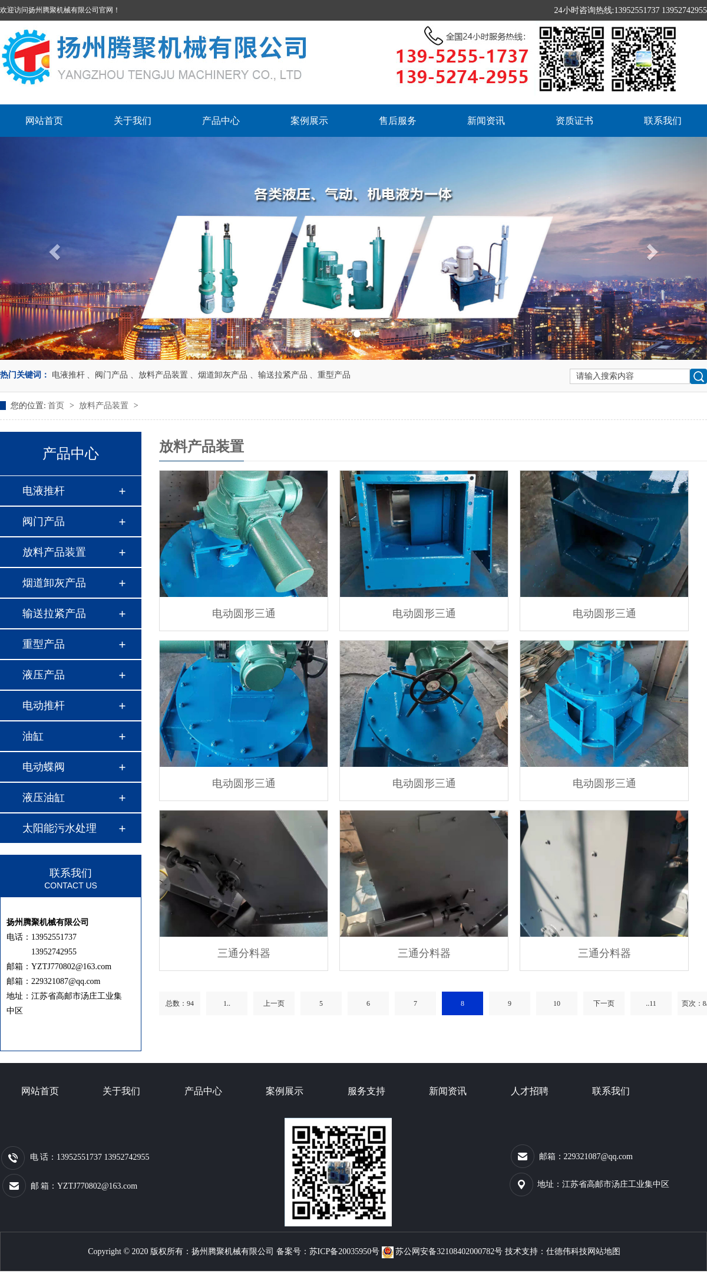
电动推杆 (43, 705)
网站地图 (603, 1251)
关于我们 (132, 121)
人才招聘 (530, 1091)
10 (556, 1003)
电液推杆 (68, 374)
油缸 (33, 736)
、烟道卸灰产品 (218, 374)
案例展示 (309, 121)
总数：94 (180, 1003)
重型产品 (43, 644)
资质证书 (574, 121)
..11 (651, 1003)
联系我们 (663, 121)
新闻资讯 (486, 121)
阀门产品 (43, 521)
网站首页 (44, 121)
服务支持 (366, 1091)
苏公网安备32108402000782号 (443, 1251)
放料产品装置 (105, 405)
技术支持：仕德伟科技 (546, 1251)
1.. (226, 1003)
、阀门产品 (107, 374)
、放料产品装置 (159, 374)
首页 (57, 405)
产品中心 (221, 121)
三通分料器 (243, 953)
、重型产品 (330, 374)
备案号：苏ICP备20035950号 (328, 1251)
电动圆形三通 (244, 613)
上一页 (274, 1003)
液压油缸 (43, 797)
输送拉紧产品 (54, 613)
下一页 (604, 1003)
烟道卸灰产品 (54, 583)
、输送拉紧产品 (279, 374)
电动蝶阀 (43, 767)
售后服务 (398, 121)
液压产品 (43, 675)
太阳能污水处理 (59, 828)
